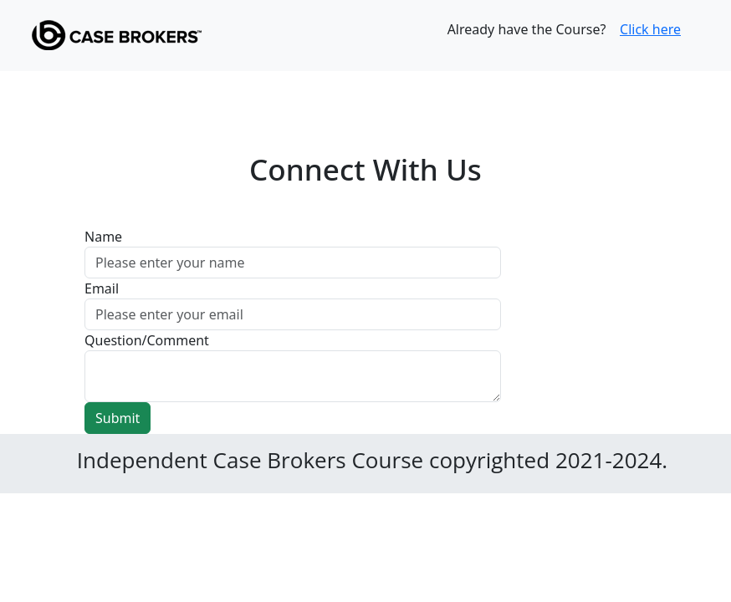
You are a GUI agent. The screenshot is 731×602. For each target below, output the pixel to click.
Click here (650, 29)
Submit (117, 418)
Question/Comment (146, 340)
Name (103, 236)
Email (101, 288)
